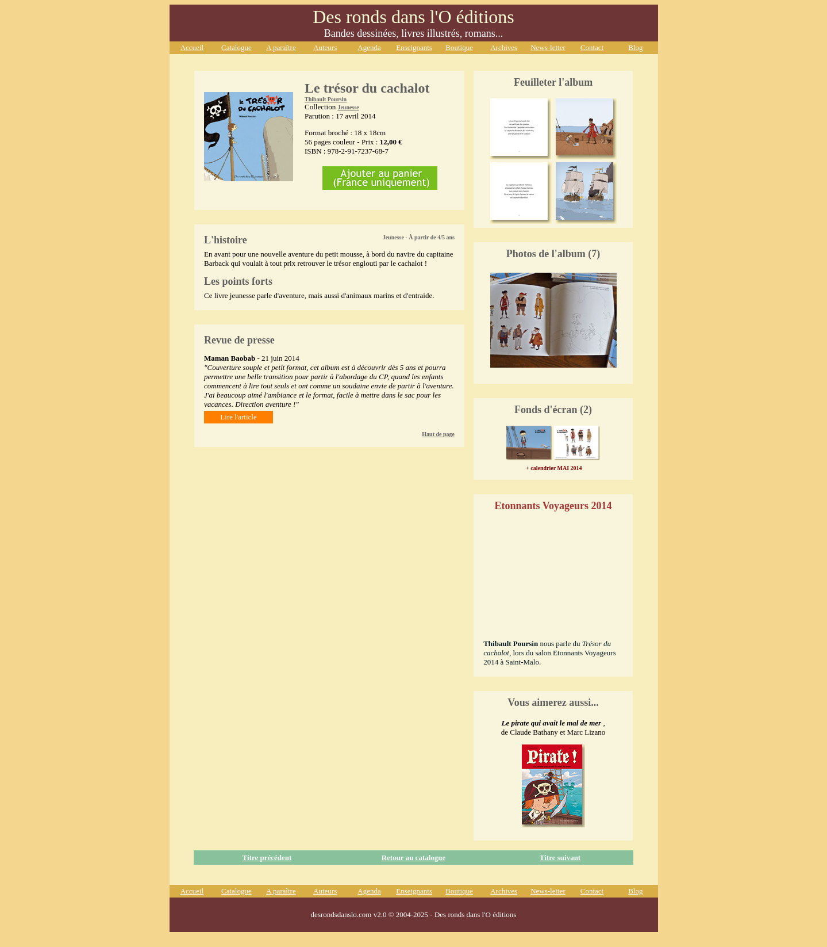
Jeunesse (348, 107)
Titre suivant (560, 857)
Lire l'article (238, 417)
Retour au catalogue (414, 857)
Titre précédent (267, 857)
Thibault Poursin (326, 99)
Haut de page (438, 434)
